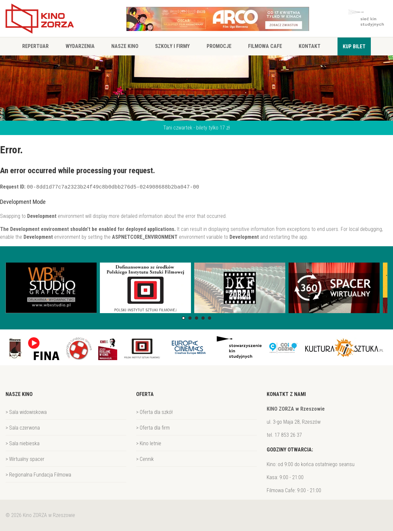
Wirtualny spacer (26, 459)
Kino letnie (150, 443)
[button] (183, 318)
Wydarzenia (80, 46)
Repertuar (35, 46)
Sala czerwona (24, 428)
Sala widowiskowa (28, 412)
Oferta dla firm (155, 428)
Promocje (219, 46)
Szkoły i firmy (172, 46)
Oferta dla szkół (156, 412)
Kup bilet (354, 46)
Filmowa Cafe (265, 46)
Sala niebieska (24, 443)
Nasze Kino (124, 46)
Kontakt (310, 46)
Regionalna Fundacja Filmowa (40, 475)
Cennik (147, 459)
